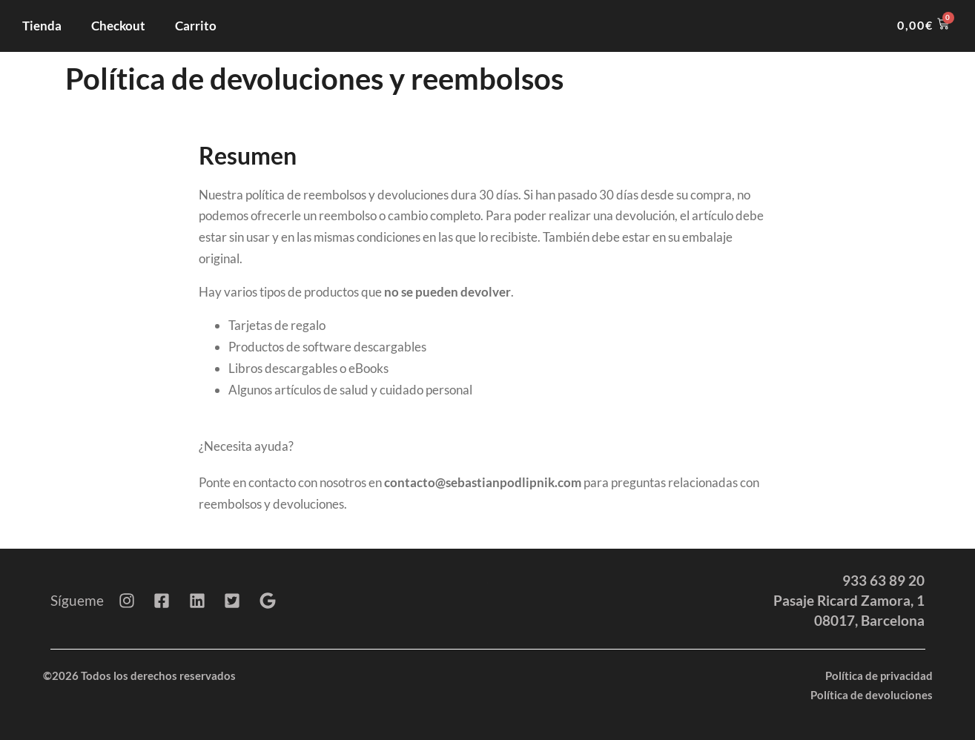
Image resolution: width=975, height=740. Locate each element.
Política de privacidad (879, 675)
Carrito (196, 25)
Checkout (118, 25)
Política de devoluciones (871, 694)
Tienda (42, 25)
